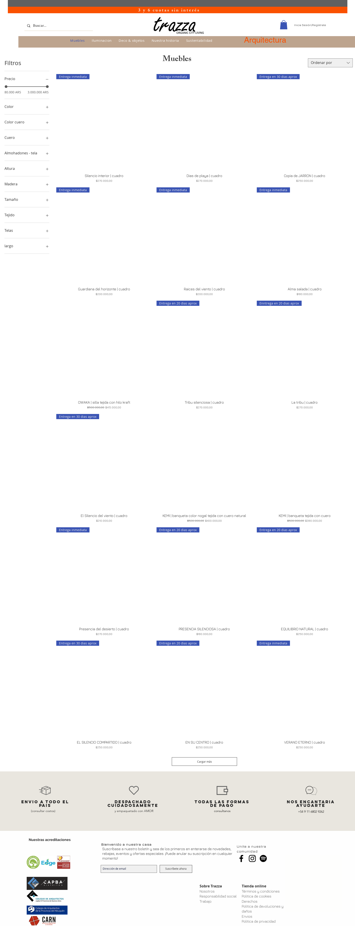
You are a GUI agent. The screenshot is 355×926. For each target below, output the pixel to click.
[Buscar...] (58, 26)
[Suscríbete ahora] (176, 869)
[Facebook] (241, 858)
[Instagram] (252, 858)
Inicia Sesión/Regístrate (310, 25)
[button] (283, 24)
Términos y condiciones (261, 891)
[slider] (6, 86)
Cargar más (204, 761)
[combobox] (330, 62)
